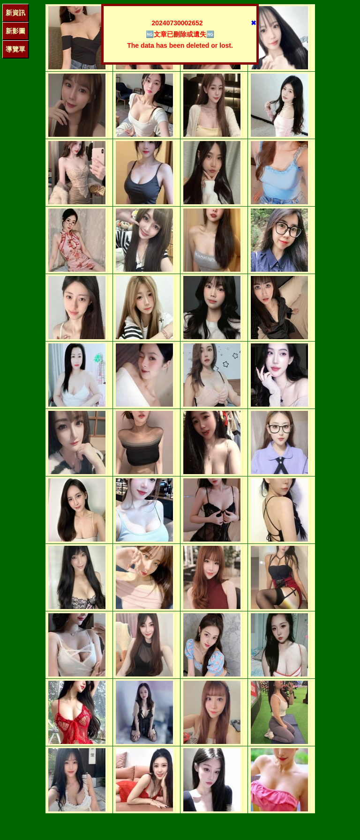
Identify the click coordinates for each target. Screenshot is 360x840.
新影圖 (15, 31)
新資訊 (15, 12)
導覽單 (15, 49)
